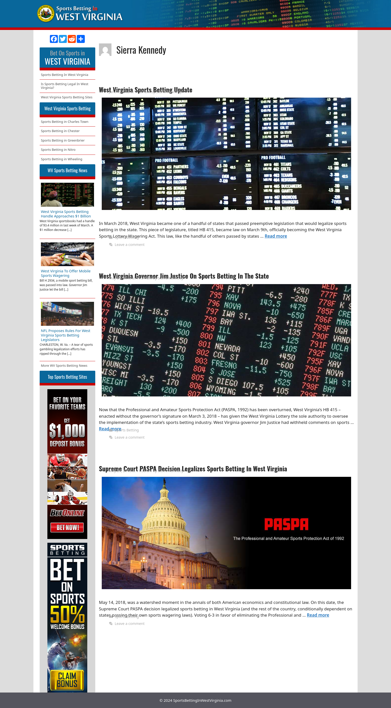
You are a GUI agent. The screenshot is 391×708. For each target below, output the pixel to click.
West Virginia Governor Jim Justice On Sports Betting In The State (184, 275)
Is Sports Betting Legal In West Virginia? (64, 86)
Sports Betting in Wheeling (61, 159)
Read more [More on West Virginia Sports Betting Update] (276, 236)
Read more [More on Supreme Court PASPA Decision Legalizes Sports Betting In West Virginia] (318, 615)
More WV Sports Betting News (64, 365)
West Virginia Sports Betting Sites (67, 97)
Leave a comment (130, 244)
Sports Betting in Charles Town (64, 121)
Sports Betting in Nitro (58, 149)
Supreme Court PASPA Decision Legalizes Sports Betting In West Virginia (193, 468)
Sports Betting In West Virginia (64, 74)
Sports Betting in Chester (60, 131)
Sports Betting (127, 237)
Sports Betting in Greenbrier (63, 140)
